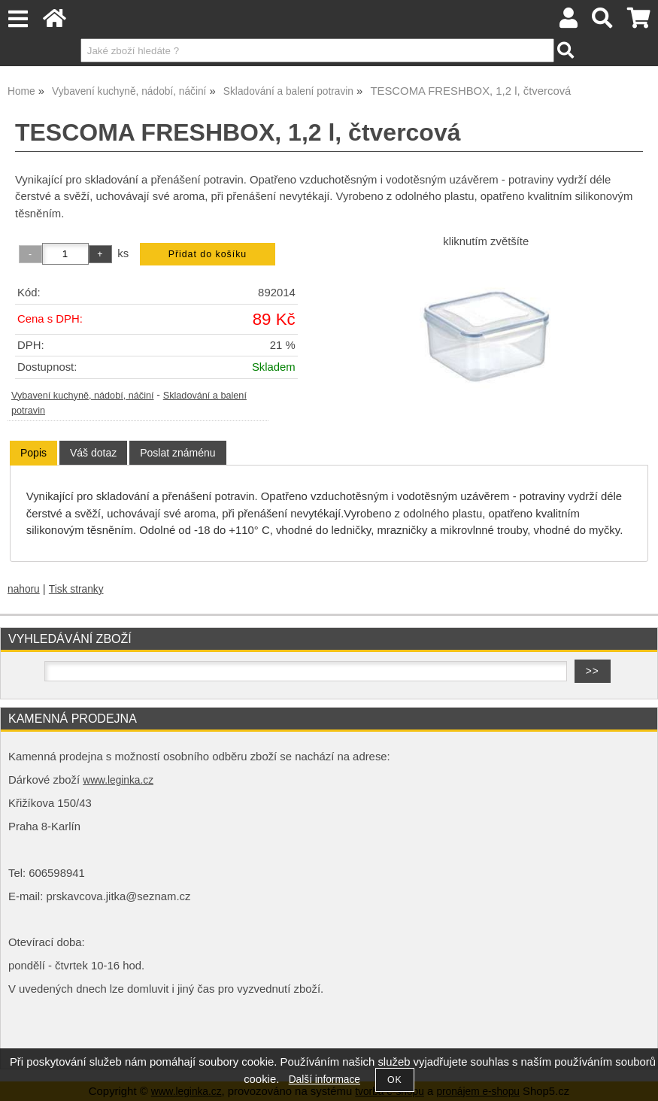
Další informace (324, 1079)
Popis (33, 453)
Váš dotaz (93, 453)
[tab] (33, 453)
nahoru (24, 589)
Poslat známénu (177, 453)
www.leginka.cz (118, 780)
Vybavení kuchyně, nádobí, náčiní (82, 395)
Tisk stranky (76, 589)
